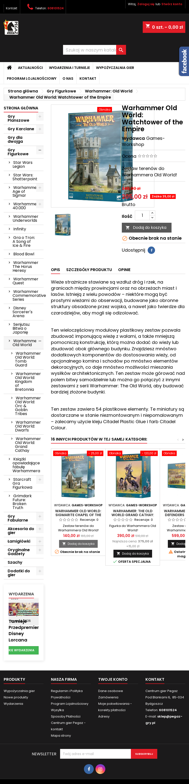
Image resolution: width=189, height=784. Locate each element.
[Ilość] (142, 215)
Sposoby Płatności (65, 716)
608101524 (55, 8)
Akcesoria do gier (21, 531)
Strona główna (21, 108)
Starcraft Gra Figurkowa (22, 483)
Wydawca (133, 138)
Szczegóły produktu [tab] (89, 270)
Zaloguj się (145, 4)
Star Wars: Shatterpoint (25, 177)
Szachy (15, 562)
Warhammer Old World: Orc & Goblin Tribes (28, 406)
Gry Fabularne (18, 518)
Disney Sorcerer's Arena (22, 312)
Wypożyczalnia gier (115, 67)
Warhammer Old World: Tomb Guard (28, 359)
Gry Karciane (21, 129)
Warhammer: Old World (26, 343)
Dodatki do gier (19, 573)
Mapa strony (61, 735)
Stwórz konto (171, 4)
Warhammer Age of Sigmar (25, 191)
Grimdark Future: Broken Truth (22, 501)
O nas (68, 78)
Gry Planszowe (18, 118)
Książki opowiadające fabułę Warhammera (26, 465)
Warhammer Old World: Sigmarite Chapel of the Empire (78, 515)
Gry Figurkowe (18, 152)
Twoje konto (112, 679)
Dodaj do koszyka (146, 227)
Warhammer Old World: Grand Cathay (28, 444)
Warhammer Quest (25, 281)
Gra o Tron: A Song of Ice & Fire (24, 241)
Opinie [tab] (124, 270)
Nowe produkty (16, 697)
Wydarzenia (21, 594)
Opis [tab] (55, 270)
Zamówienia (108, 697)
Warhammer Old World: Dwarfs (28, 426)
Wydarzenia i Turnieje (69, 67)
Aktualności (30, 67)
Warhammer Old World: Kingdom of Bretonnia (28, 381)
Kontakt (11, 8)
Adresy (104, 716)
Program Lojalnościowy (31, 78)
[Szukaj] (94, 50)
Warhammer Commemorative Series (28, 295)
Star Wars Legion (22, 164)
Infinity (19, 229)
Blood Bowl (23, 254)
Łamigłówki (19, 541)
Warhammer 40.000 (25, 206)
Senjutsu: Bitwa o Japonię (21, 328)
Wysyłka (57, 710)
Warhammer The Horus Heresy (25, 266)
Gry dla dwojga (15, 139)
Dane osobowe (110, 691)
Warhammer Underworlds (25, 218)
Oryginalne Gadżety (19, 552)
